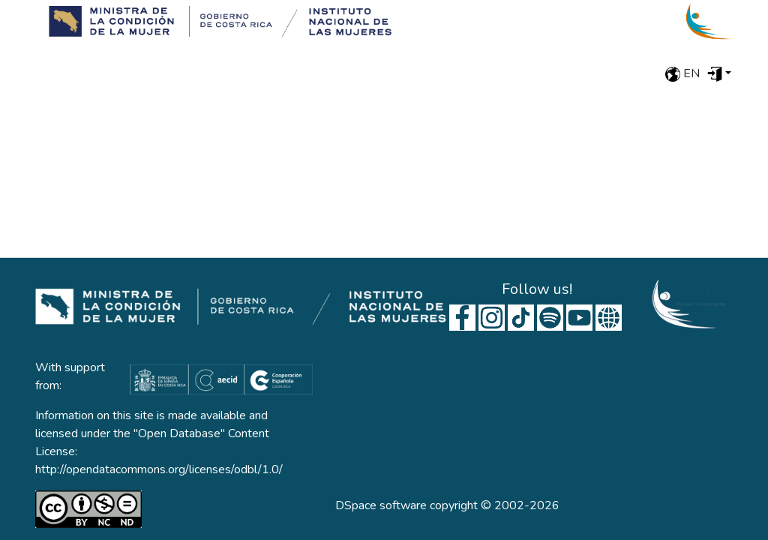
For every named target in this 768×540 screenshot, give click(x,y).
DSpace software (381, 505)
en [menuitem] (682, 73)
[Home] (215, 21)
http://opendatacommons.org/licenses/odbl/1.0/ (159, 469)
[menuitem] (719, 73)
